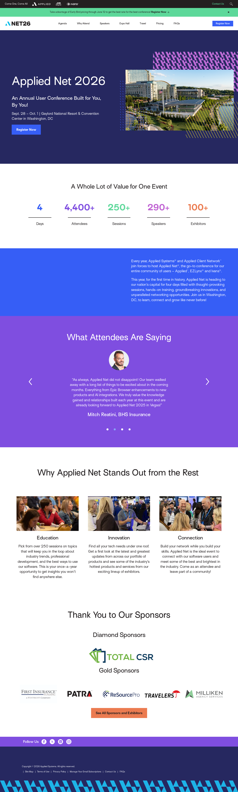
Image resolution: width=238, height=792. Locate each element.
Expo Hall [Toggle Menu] (124, 23)
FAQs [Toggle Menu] (177, 23)
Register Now (160, 12)
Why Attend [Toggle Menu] (83, 23)
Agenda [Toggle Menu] (62, 23)
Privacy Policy (59, 771)
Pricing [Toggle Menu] (159, 23)
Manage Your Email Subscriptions (85, 771)
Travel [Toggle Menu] (143, 23)
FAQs (122, 771)
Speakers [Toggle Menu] (104, 23)
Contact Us (218, 3)
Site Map (29, 771)
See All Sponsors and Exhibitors (119, 713)
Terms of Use (43, 771)
